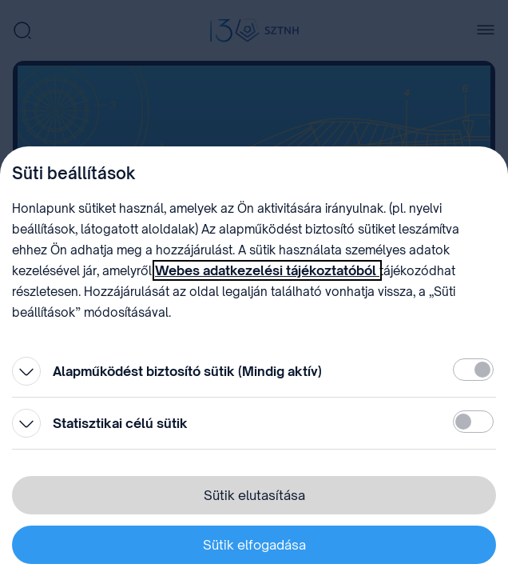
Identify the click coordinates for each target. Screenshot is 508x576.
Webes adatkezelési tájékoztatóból (267, 270)
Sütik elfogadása (254, 545)
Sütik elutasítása (254, 495)
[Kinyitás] (26, 371)
